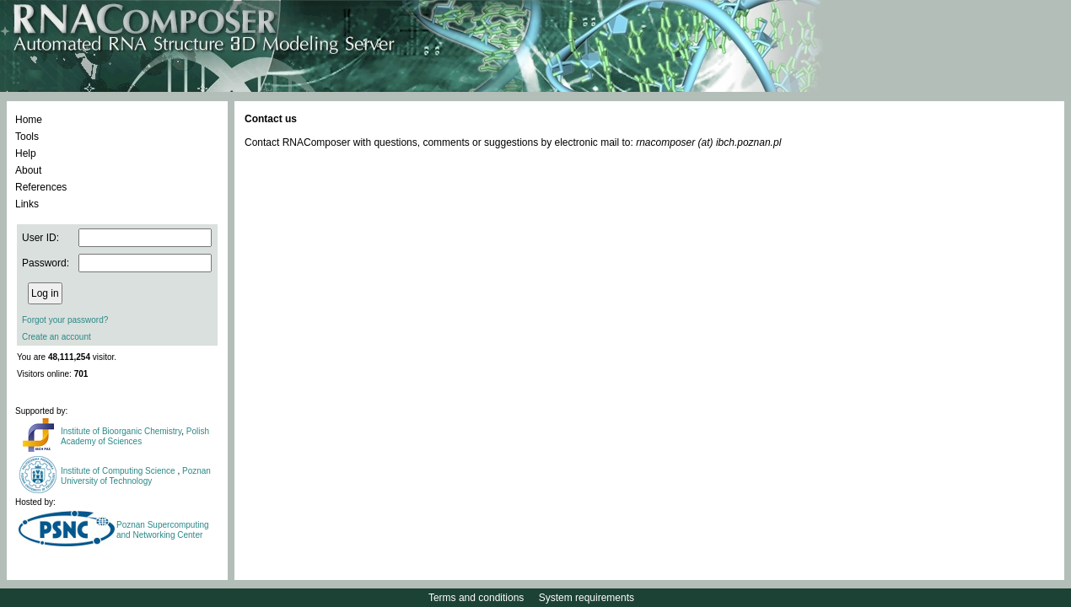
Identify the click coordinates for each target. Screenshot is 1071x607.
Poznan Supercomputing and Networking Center (162, 530)
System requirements (586, 598)
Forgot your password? (65, 320)
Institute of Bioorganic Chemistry (121, 431)
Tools (27, 136)
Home (28, 120)
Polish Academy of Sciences (135, 436)
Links (27, 204)
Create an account (56, 336)
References (41, 187)
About (28, 170)
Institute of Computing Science (119, 470)
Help (25, 153)
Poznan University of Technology (136, 476)
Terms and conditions (476, 598)
